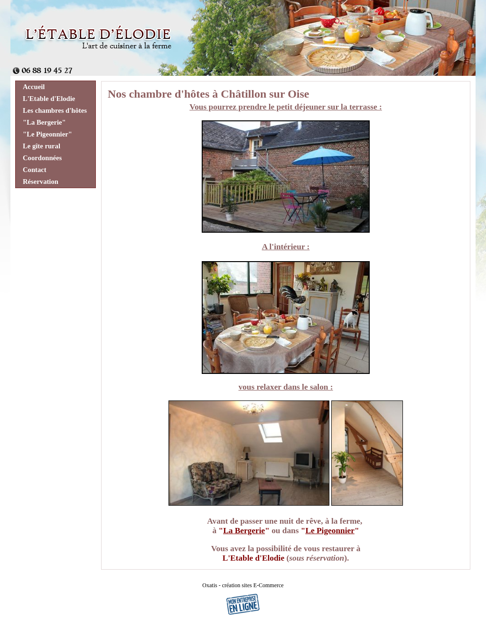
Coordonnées (42, 158)
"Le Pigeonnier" (47, 134)
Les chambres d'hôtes (55, 110)
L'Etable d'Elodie (49, 98)
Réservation (40, 181)
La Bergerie (244, 530)
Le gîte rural (41, 146)
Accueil (34, 87)
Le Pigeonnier (329, 530)
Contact (35, 169)
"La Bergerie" (44, 122)
